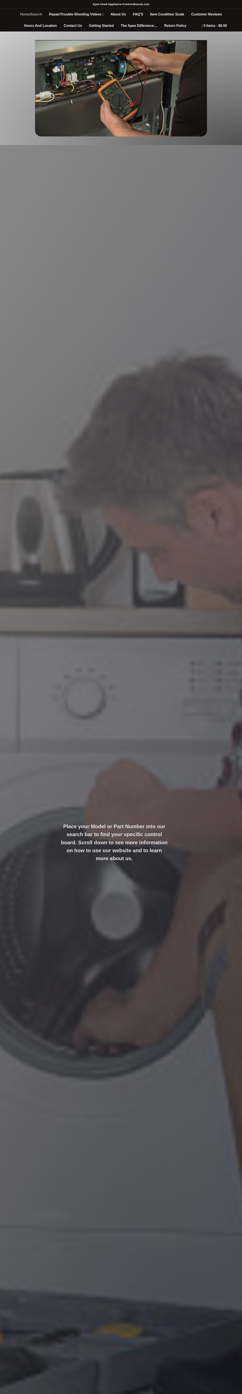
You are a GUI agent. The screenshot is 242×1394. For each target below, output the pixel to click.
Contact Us (73, 25)
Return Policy (175, 25)
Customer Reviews (206, 14)
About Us (118, 14)
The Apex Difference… (139, 25)
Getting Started (101, 25)
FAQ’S (138, 14)
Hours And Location (40, 25)
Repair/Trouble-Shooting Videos (75, 14)
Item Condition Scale (167, 14)
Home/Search (31, 14)
